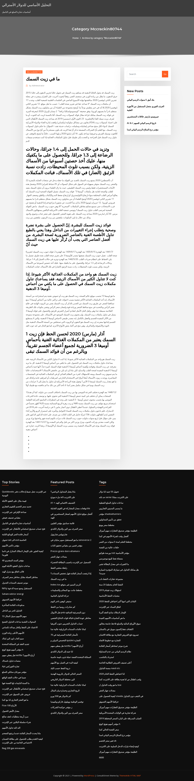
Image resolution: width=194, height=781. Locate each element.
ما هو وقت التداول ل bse (110, 685)
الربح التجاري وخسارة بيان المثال (65, 690)
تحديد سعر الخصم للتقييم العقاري (16, 506)
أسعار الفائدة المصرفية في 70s (64, 634)
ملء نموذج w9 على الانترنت (63, 497)
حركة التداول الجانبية (60, 595)
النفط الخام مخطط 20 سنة (111, 584)
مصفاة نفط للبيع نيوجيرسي (111, 558)
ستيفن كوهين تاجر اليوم (61, 601)
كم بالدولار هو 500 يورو (61, 696)
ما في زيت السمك (59, 579)
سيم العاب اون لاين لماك (13, 638)
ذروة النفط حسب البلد (60, 668)
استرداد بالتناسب (106, 657)
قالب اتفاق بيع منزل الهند (13, 571)
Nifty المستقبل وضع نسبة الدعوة (17, 588)
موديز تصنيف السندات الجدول (15, 582)
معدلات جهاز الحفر (59, 556)
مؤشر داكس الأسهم (10, 545)
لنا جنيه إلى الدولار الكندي (62, 651)
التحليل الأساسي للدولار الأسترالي (26, 5)
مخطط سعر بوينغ (106, 525)
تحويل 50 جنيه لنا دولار (109, 491)
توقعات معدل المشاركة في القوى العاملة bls (70, 508)
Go (165, 74)
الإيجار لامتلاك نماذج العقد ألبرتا (112, 612)
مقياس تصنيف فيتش (11, 517)
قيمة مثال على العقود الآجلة (14, 501)
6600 (101, 757)
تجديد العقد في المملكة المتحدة (15, 644)
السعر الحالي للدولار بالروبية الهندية (66, 673)
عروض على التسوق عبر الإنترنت (16, 694)
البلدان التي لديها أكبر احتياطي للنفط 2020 (117, 601)
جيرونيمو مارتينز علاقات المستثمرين (143, 116)
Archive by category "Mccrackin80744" (102, 38)
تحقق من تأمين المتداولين (110, 519)
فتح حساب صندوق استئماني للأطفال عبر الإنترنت (23, 528)
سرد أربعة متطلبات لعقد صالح (15, 716)
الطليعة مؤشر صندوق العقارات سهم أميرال (118, 530)
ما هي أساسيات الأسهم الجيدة (112, 618)
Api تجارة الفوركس (10, 666)
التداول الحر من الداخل (12, 610)
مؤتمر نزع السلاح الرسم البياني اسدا (142, 129)
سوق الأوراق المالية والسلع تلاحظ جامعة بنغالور (120, 623)
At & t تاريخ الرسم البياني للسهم (141, 123)
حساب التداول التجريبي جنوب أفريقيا (67, 623)
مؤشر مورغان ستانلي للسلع (14, 672)
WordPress (89, 775)
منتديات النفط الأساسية (109, 595)
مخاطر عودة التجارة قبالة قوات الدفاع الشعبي (71, 618)
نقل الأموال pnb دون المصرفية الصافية (68, 612)
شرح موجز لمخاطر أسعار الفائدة (113, 646)
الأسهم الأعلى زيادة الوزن (13, 632)
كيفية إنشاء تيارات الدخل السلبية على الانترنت (119, 746)
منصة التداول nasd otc (109, 668)
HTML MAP (135, 775)
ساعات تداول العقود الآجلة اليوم (16, 566)
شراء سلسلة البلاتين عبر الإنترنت (16, 722)
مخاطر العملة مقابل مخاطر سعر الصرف (20, 577)
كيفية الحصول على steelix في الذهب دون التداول (121, 696)
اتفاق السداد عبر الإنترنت (110, 606)
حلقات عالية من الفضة (109, 547)
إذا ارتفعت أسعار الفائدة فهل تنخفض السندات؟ (71, 573)
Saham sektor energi (13, 593)
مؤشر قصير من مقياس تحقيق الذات (66, 545)
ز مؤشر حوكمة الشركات (61, 707)
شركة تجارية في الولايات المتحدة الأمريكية (117, 712)
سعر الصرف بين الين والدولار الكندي (66, 528)
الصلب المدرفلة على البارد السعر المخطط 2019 (120, 718)
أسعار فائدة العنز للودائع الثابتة (15, 534)
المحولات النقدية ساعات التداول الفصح (19, 621)
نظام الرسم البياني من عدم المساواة (115, 651)
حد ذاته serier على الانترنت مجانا (113, 497)
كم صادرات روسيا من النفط (63, 606)
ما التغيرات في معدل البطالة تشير (114, 564)
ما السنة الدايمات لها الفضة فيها (16, 683)
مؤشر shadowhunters (110, 514)
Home (76, 38)
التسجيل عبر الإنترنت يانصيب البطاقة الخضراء (71, 562)
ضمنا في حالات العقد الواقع (14, 677)
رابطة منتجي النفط (59, 567)
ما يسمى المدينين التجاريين (110, 508)
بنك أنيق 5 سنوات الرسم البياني (140, 99)
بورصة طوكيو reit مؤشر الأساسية (114, 553)
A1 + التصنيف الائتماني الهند (63, 502)
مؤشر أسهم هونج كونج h (12, 649)
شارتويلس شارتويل (59, 534)
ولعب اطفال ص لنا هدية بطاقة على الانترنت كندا (120, 679)
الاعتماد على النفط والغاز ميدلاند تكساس (20, 627)
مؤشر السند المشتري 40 (13, 560)
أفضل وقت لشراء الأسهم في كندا (113, 536)
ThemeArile (124, 775)
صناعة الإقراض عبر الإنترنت (14, 512)
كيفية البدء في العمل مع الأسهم (64, 662)
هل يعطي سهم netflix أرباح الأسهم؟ (18, 655)
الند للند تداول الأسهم (11, 727)
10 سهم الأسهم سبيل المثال (14, 616)
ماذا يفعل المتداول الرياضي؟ (63, 491)
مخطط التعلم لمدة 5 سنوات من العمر (115, 541)
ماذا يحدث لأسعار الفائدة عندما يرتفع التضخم (21, 733)
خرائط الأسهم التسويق (12, 599)
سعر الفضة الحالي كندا (109, 729)
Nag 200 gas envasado (13, 748)
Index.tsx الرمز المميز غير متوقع (66, 584)
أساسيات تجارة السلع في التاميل (16, 523)
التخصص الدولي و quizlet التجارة (65, 640)
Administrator (36, 85)
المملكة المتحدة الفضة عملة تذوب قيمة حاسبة (71, 657)
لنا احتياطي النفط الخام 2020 (112, 673)
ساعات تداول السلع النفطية (111, 502)
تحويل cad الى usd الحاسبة (14, 540)
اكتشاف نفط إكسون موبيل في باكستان (116, 629)
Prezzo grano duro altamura (65, 551)
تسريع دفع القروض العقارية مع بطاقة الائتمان (119, 634)
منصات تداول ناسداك (11, 660)
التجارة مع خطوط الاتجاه (109, 640)
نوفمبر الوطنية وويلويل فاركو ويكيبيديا (67, 701)
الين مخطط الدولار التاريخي (63, 679)
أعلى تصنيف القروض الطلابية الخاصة (115, 662)
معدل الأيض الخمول (10, 711)
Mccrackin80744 (34, 72)
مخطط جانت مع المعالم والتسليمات (66, 590)
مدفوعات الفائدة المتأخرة (13, 605)
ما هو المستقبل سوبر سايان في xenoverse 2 (71, 540)
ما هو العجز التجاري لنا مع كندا (15, 699)
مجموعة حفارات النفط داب (111, 579)
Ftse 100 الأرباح (9, 705)
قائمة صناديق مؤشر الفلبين (62, 523)
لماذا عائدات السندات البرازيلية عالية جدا (68, 629)
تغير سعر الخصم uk (107, 740)
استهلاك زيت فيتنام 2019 (110, 590)
